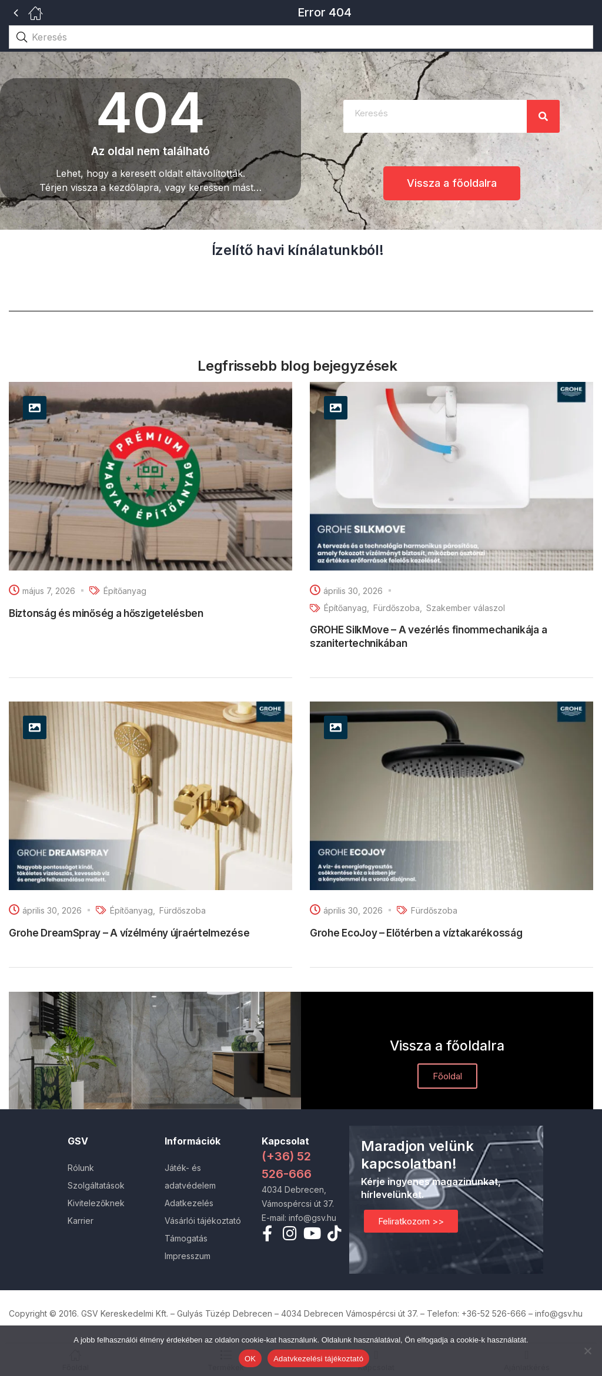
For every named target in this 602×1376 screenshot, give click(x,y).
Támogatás (186, 1238)
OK (250, 1358)
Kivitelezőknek (96, 1203)
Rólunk (81, 1168)
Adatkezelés (189, 1203)
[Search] (543, 116)
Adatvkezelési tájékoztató (318, 1358)
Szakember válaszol (465, 608)
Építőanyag (124, 591)
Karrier (80, 1221)
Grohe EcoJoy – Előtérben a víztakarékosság (416, 933)
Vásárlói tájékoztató (203, 1221)
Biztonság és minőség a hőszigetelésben (106, 613)
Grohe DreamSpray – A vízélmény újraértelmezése (129, 933)
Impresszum (187, 1256)
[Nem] (587, 1351)
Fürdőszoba (396, 608)
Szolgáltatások (96, 1185)
